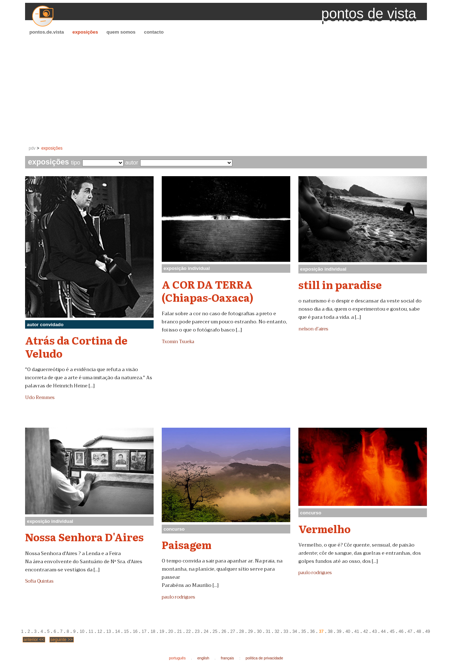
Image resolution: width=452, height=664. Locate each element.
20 (170, 631)
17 (144, 631)
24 (206, 631)
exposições (85, 32)
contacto (154, 32)
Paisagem (187, 544)
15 (126, 631)
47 (410, 631)
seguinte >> (61, 639)
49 (427, 631)
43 (374, 631)
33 (286, 631)
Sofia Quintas (39, 581)
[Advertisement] (226, 90)
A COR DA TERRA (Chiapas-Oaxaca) (208, 290)
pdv (32, 148)
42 (365, 631)
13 (108, 631)
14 (117, 631)
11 (91, 631)
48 (418, 631)
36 (312, 631)
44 (383, 631)
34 (294, 631)
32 (277, 631)
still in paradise (340, 284)
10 (82, 631)
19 (161, 631)
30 (259, 631)
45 (392, 631)
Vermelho (324, 528)
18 (152, 631)
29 (250, 631)
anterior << (34, 639)
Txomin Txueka (178, 342)
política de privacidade (264, 658)
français (227, 658)
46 (401, 631)
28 (241, 631)
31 (268, 631)
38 (330, 631)
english (203, 658)
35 (303, 631)
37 (321, 631)
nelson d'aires (313, 329)
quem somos (121, 32)
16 (135, 631)
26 (223, 631)
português (177, 658)
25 (215, 631)
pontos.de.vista (46, 32)
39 (339, 631)
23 (197, 631)
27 (232, 631)
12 (99, 631)
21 (179, 631)
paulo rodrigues (178, 597)
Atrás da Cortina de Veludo (76, 346)
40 (347, 631)
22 (188, 631)
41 (357, 631)
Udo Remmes (39, 398)
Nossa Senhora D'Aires (84, 536)
